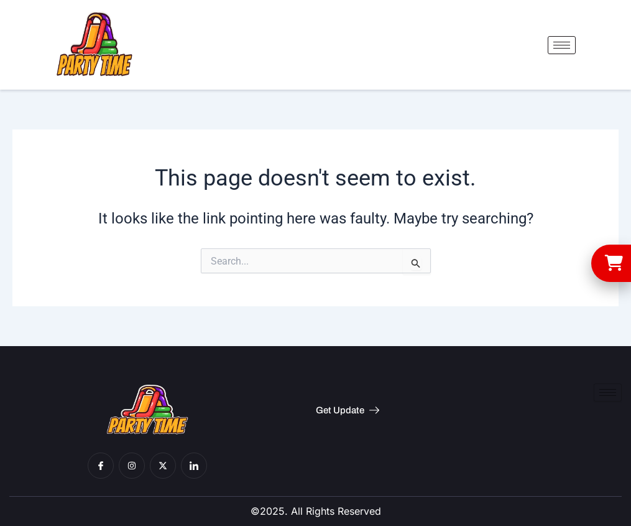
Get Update (347, 410)
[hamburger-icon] (562, 45)
